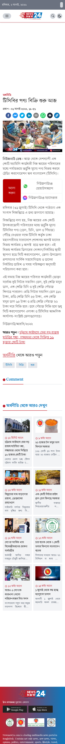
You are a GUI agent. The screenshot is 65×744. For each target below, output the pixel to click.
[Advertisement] (32, 57)
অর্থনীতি (7, 95)
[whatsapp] (43, 115)
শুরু (32, 365)
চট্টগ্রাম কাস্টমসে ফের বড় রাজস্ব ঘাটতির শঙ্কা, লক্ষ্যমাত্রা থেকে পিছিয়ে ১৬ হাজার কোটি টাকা (31, 337)
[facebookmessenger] (15, 115)
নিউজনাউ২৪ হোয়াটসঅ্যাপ (38, 186)
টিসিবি (9, 365)
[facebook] (8, 115)
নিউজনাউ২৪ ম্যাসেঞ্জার (40, 198)
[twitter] (22, 115)
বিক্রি (21, 365)
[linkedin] (29, 115)
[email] (36, 115)
